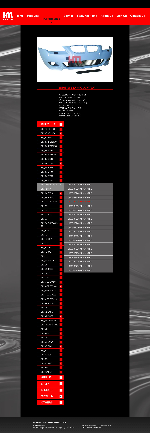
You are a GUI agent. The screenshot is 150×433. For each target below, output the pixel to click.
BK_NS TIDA (46, 346)
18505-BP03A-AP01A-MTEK (80, 210)
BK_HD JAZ (46, 252)
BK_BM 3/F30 (47, 172)
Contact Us (137, 15)
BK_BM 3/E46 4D (48, 155)
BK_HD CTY (46, 243)
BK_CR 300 (46, 210)
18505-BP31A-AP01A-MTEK (80, 249)
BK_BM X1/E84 (47, 197)
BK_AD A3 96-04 (48, 133)
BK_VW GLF (46, 372)
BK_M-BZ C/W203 (48, 282)
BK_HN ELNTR (47, 260)
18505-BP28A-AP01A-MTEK (80, 245)
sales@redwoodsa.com (94, 428)
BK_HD (44, 235)
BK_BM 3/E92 (47, 168)
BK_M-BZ (45, 278)
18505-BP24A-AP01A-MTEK (80, 193)
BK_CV (44, 219)
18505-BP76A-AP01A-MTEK (80, 270)
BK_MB (44, 308)
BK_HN (44, 256)
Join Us (122, 15)
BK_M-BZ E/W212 (48, 295)
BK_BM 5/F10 (47, 193)
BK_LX (44, 265)
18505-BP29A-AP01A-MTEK (80, 253)
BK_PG (44, 351)
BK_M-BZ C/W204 (48, 286)
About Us (107, 15)
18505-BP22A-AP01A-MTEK (80, 232)
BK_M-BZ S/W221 (48, 303)
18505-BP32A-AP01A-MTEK (80, 262)
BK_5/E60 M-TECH (49, 185)
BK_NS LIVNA (47, 342)
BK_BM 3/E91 (47, 163)
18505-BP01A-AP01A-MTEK (80, 185)
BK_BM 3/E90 (47, 159)
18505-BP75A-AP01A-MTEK (80, 266)
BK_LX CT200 (47, 269)
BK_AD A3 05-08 (48, 129)
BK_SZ (44, 359)
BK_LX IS (45, 273)
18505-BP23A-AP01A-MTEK (80, 197)
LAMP (45, 383)
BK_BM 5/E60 (47, 180)
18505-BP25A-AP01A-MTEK (80, 215)
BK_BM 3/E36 (47, 150)
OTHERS (47, 402)
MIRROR (46, 390)
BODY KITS (48, 124)
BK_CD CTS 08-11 (49, 202)
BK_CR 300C (46, 215)
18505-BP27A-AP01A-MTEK (80, 240)
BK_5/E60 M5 (47, 189)
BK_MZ (44, 329)
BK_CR (44, 206)
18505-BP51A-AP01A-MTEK (80, 202)
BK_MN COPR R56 (49, 325)
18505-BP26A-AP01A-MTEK (80, 236)
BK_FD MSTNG (47, 230)
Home (20, 15)
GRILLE (46, 377)
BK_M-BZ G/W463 (48, 299)
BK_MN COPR (47, 316)
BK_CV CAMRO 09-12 (49, 224)
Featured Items (87, 15)
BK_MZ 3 (45, 333)
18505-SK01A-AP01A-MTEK (80, 206)
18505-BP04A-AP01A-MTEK (80, 227)
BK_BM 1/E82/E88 (49, 146)
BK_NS (44, 338)
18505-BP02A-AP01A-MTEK (80, 189)
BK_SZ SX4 (46, 363)
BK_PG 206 (46, 355)
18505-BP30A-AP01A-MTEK (80, 258)
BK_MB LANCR (47, 312)
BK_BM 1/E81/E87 (49, 142)
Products (33, 15)
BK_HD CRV (46, 239)
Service (68, 15)
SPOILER (47, 396)
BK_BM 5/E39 (47, 176)
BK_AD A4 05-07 (48, 138)
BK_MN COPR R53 (49, 321)
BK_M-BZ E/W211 (48, 290)
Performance (51, 18)
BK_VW (44, 368)
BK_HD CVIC (46, 248)
